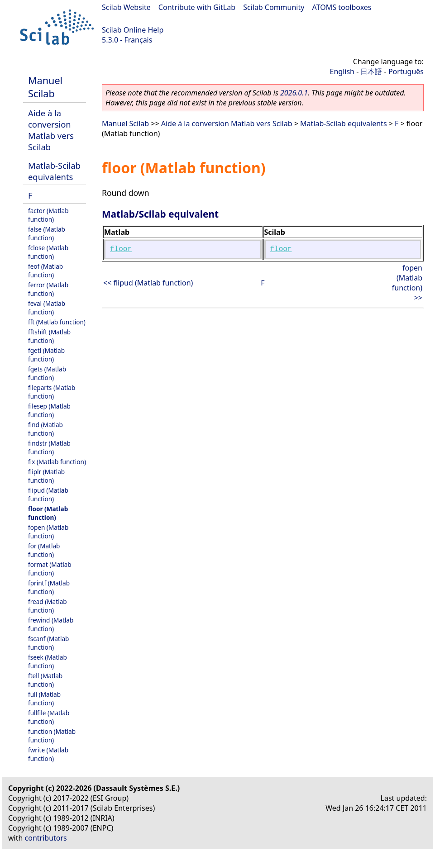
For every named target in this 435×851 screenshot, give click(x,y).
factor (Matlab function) (48, 214)
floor (121, 249)
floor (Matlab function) (48, 513)
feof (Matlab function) (45, 270)
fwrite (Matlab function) (48, 754)
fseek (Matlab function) (47, 661)
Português (406, 71)
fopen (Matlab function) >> (407, 283)
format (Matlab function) (50, 568)
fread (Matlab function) (47, 605)
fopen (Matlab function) (48, 531)
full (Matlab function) (44, 698)
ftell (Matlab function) (45, 680)
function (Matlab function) (52, 735)
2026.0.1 (294, 93)
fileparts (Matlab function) (51, 391)
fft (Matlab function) (57, 322)
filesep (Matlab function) (49, 410)
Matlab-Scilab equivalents (54, 171)
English (342, 71)
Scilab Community (273, 7)
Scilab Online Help (132, 30)
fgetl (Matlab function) (46, 354)
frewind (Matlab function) (50, 624)
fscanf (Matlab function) (48, 642)
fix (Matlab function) (57, 461)
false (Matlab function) (46, 233)
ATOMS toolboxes (342, 7)
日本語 (371, 71)
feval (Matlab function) (46, 307)
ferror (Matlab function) (48, 289)
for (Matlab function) (44, 550)
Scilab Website (126, 7)
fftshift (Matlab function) (49, 336)
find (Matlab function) (45, 428)
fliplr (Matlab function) (46, 476)
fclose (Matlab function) (48, 252)
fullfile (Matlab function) (48, 717)
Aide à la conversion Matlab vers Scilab (51, 129)
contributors (46, 838)
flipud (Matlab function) (48, 494)
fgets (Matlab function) (47, 373)
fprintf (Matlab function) (49, 587)
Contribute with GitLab (196, 7)
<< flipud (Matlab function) (148, 283)
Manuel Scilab (45, 87)
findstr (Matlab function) (49, 447)
